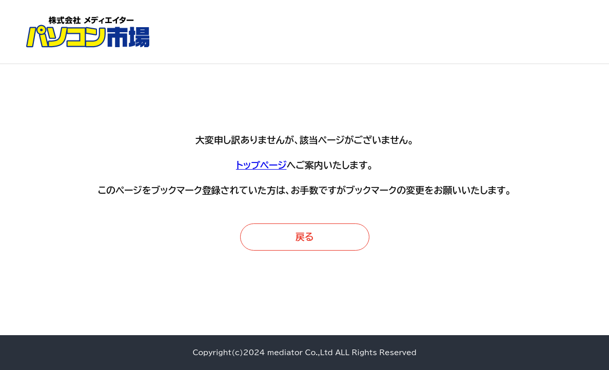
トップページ (261, 165)
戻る (305, 236)
